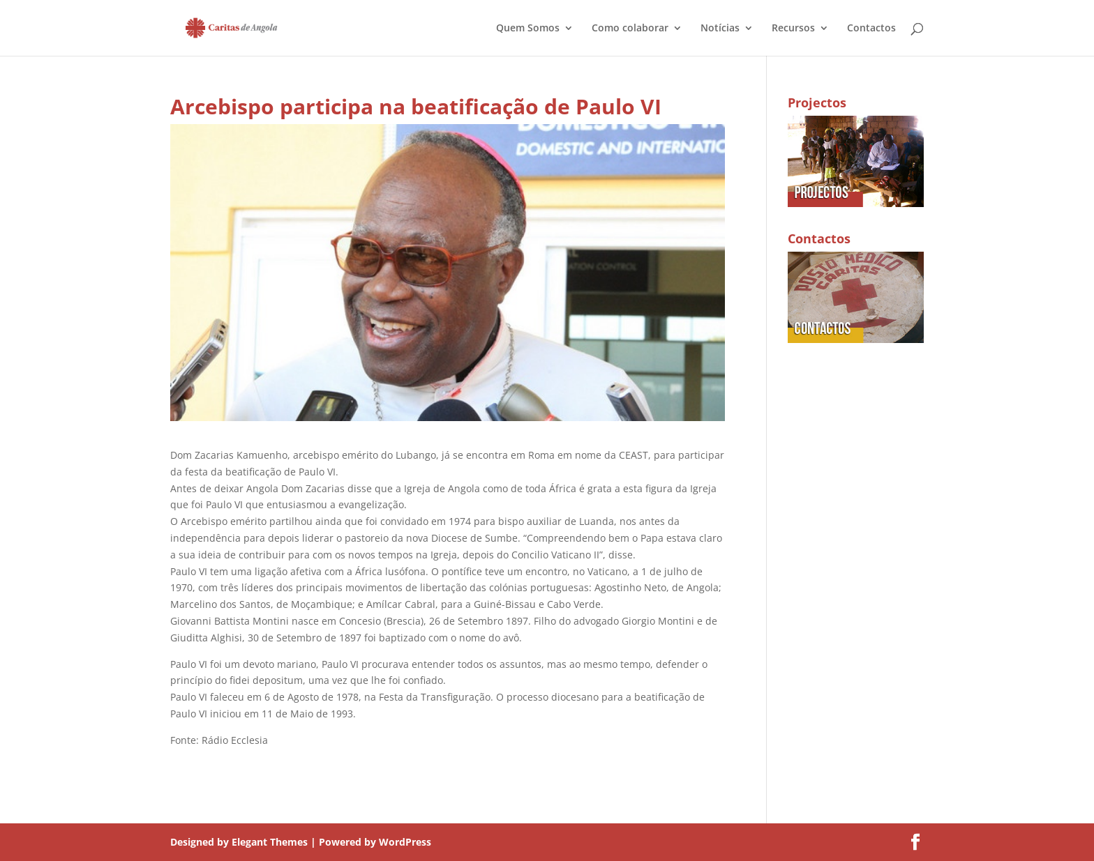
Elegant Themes (270, 841)
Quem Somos (528, 28)
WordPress (405, 841)
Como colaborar (630, 28)
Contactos (871, 28)
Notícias (720, 28)
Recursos (793, 28)
